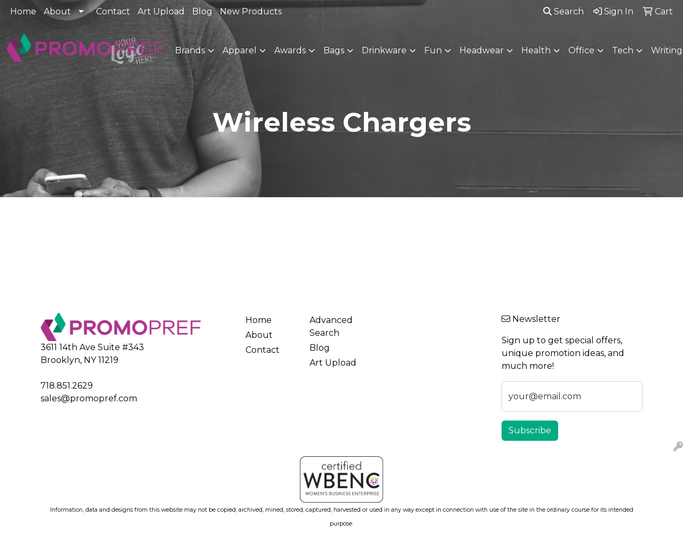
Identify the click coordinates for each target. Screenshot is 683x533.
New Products (251, 11)
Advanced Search (331, 326)
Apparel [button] (240, 50)
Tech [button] (622, 50)
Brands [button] (190, 50)
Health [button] (536, 50)
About (57, 11)
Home (23, 11)
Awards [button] (290, 50)
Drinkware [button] (384, 50)
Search (563, 11)
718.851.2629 (67, 386)
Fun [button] (433, 50)
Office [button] (581, 50)
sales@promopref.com (89, 398)
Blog (202, 11)
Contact (113, 11)
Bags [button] (333, 50)
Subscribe (530, 430)
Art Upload (161, 11)
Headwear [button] (481, 50)
